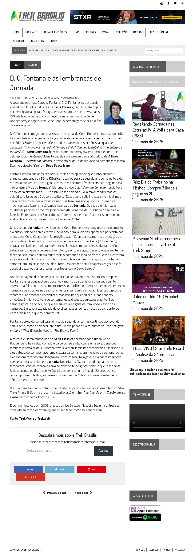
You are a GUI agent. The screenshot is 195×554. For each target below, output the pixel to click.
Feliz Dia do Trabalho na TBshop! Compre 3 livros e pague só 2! (155, 188)
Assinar (103, 450)
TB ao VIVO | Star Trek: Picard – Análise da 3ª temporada (158, 352)
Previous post (54, 485)
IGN (12, 116)
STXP (76, 32)
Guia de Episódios (55, 32)
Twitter (166, 550)
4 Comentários (70, 98)
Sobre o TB (37, 41)
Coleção (121, 32)
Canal (106, 32)
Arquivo (18, 41)
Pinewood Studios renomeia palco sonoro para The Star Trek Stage (156, 244)
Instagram (179, 550)
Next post (83, 485)
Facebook (154, 550)
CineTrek (90, 32)
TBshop (137, 32)
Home (16, 32)
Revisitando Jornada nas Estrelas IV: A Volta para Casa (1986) (158, 130)
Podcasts (31, 32)
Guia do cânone (158, 32)
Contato (55, 41)
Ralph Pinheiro (24, 98)
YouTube (140, 550)
